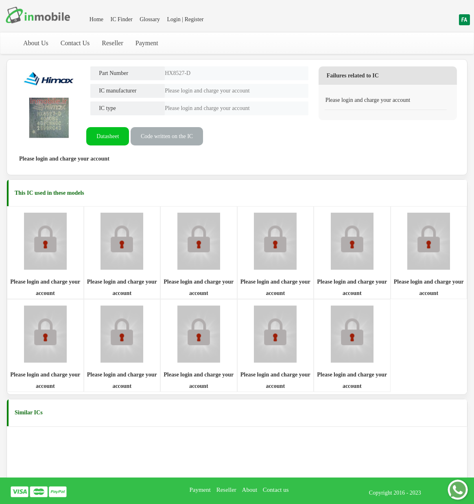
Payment (146, 43)
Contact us (276, 489)
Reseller (112, 43)
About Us (35, 43)
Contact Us (75, 43)
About (250, 489)
